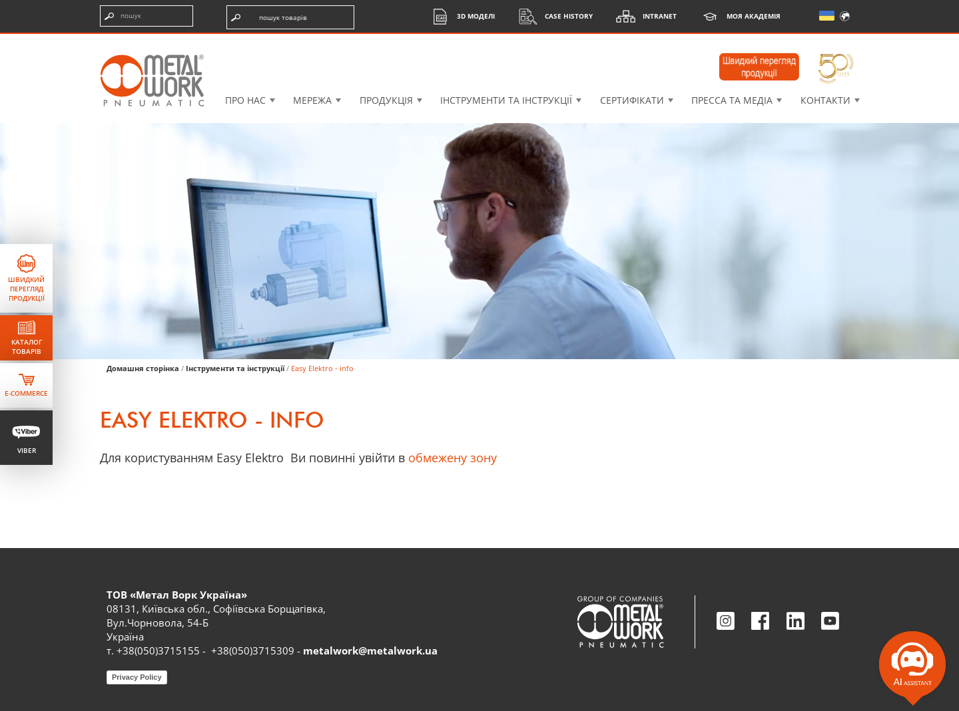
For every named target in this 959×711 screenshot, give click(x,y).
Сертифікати (632, 100)
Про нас (245, 100)
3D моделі (459, 16)
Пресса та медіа (732, 100)
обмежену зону (452, 458)
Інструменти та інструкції (506, 100)
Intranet (643, 16)
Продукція (386, 100)
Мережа (312, 100)
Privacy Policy (137, 677)
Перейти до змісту (59, 22)
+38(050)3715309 (252, 650)
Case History (552, 16)
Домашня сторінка (143, 368)
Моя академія (737, 16)
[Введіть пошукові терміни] (146, 16)
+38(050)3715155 (158, 650)
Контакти (825, 100)
